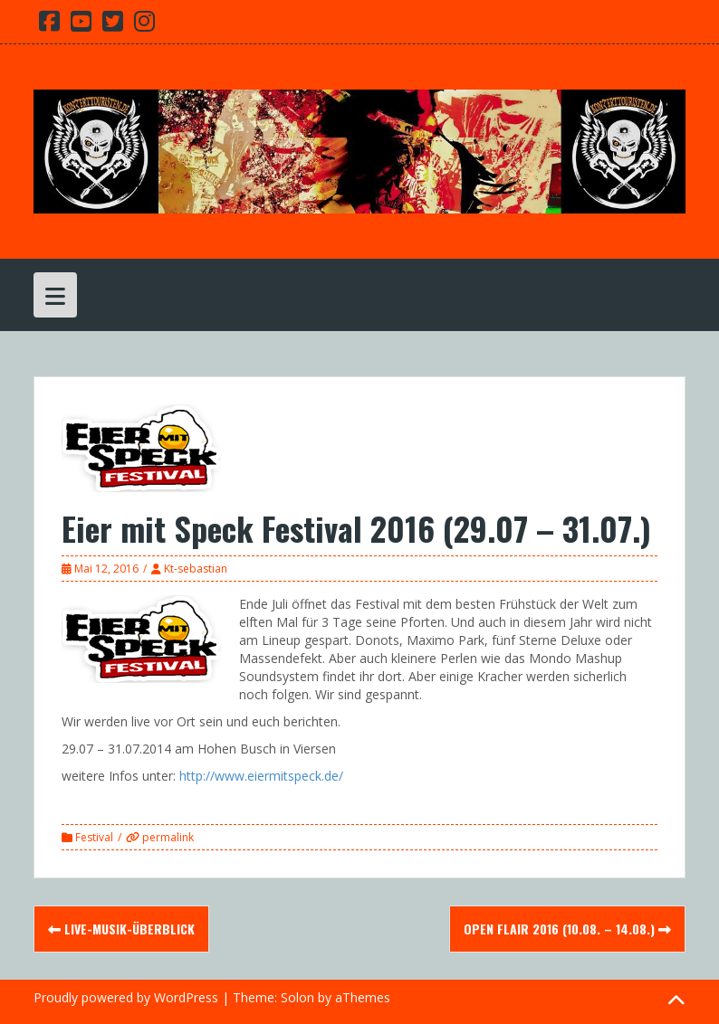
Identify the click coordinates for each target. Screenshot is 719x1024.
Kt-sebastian (195, 568)
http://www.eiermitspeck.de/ (261, 775)
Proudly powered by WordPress (126, 997)
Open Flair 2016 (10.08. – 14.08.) (567, 928)
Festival (94, 837)
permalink (166, 837)
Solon (297, 997)
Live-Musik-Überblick (121, 928)
